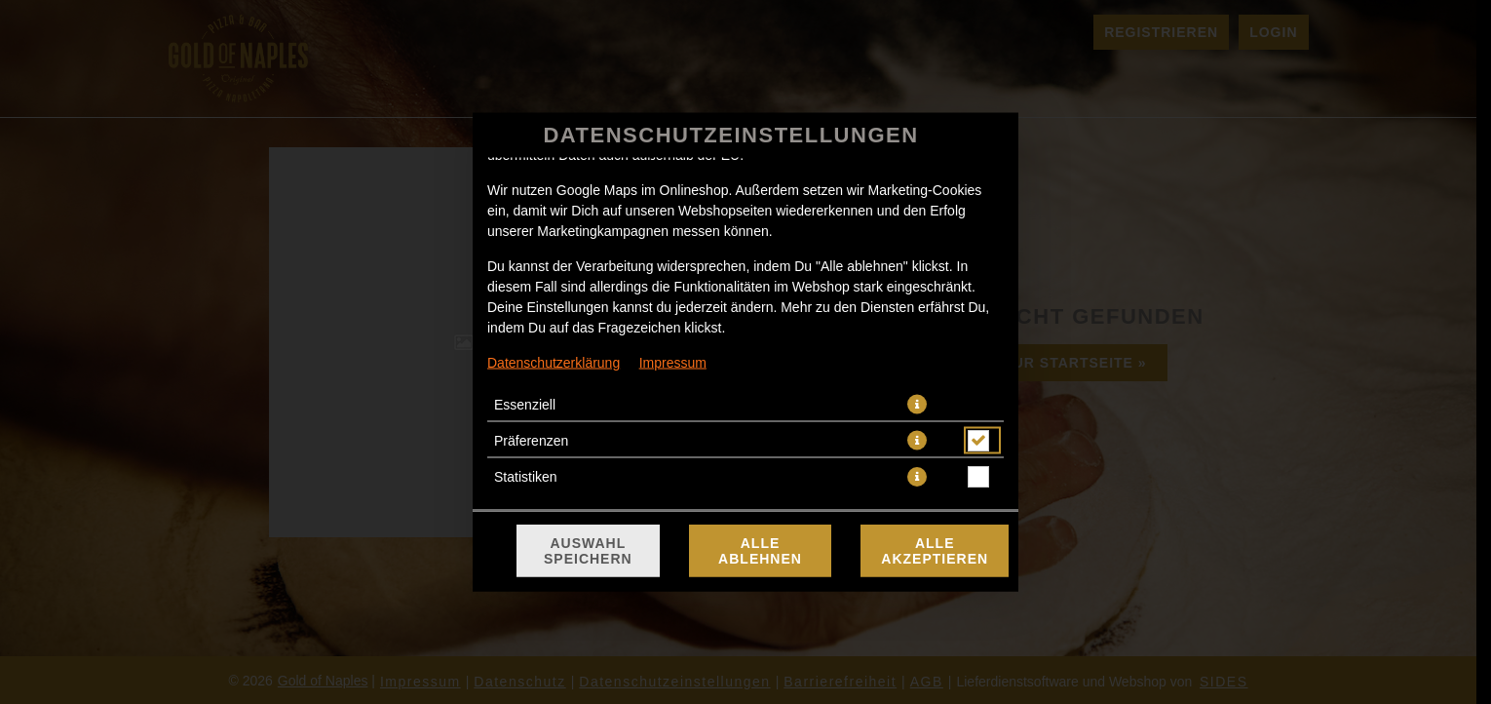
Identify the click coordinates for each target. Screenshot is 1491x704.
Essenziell (524, 404)
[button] (917, 404)
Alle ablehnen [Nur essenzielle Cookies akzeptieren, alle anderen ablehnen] (760, 551)
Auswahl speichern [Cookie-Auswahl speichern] (588, 551)
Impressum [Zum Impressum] (673, 363)
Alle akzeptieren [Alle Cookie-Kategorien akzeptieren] (934, 551)
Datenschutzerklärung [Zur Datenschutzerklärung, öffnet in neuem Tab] (553, 363)
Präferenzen (531, 441)
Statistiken (525, 477)
